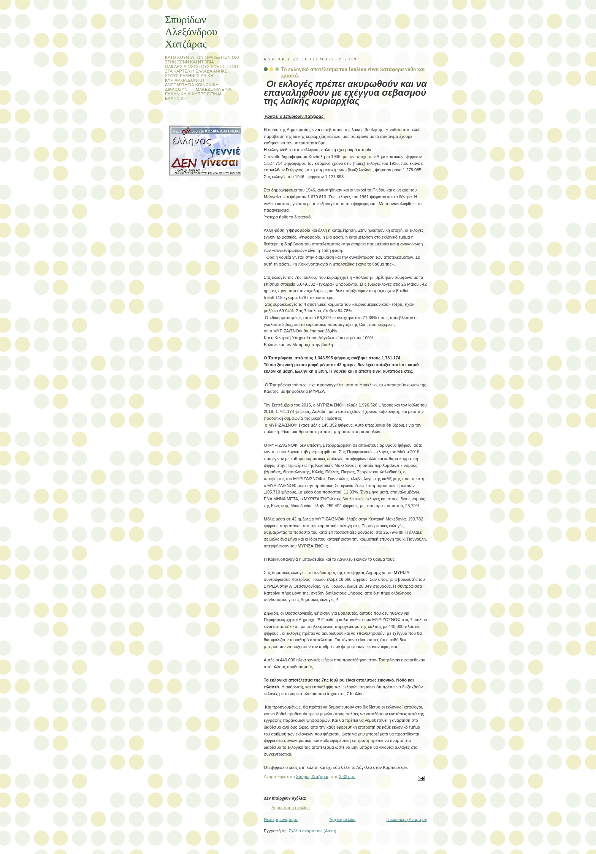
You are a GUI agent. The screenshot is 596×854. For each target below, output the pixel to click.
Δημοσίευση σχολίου (290, 807)
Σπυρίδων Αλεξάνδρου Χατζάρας (191, 32)
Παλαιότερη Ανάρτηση (407, 819)
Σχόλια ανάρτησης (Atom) (312, 831)
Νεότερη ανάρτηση (281, 819)
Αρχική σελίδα (343, 819)
